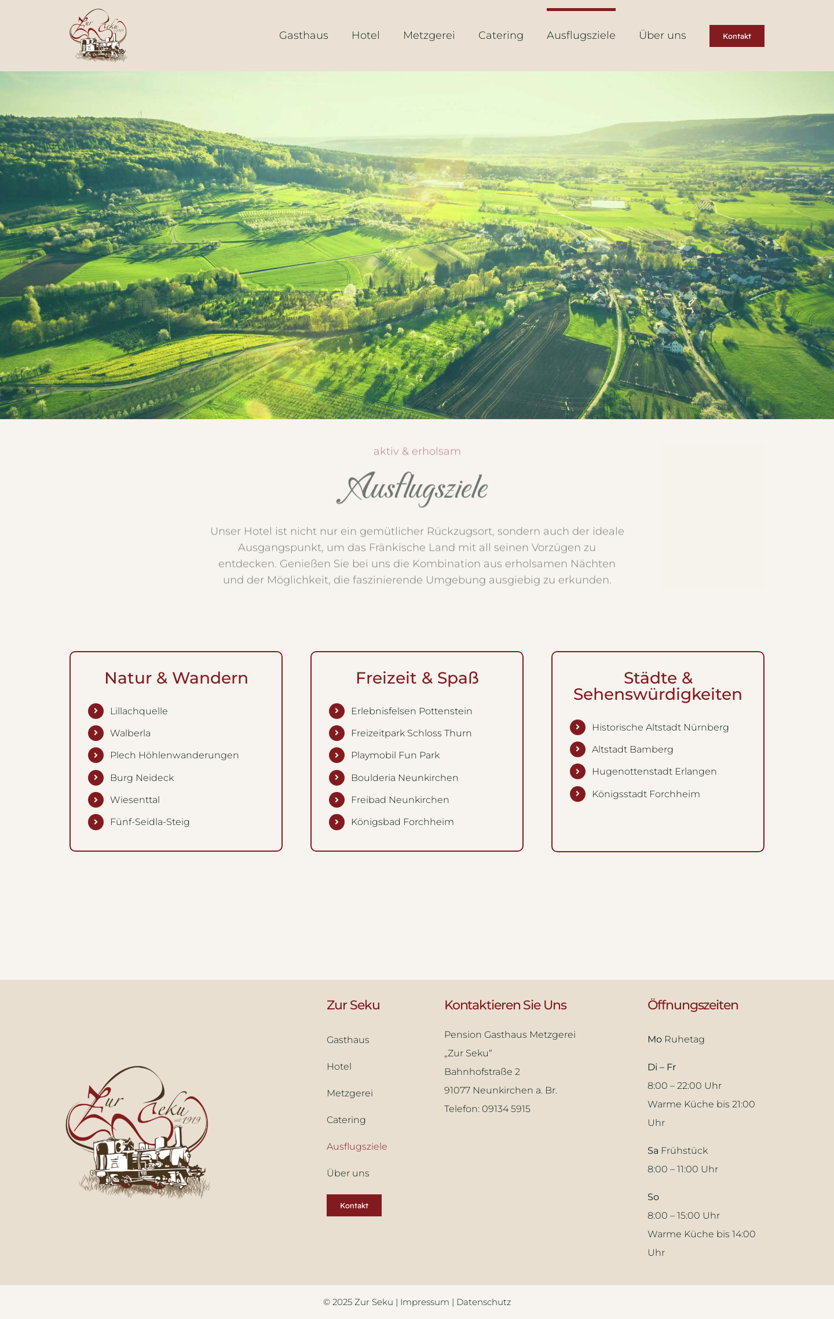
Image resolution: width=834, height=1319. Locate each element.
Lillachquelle (139, 711)
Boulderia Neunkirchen (405, 777)
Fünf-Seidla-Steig (150, 821)
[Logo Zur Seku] (98, 14)
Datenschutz (483, 1301)
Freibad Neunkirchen (400, 799)
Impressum (426, 1301)
